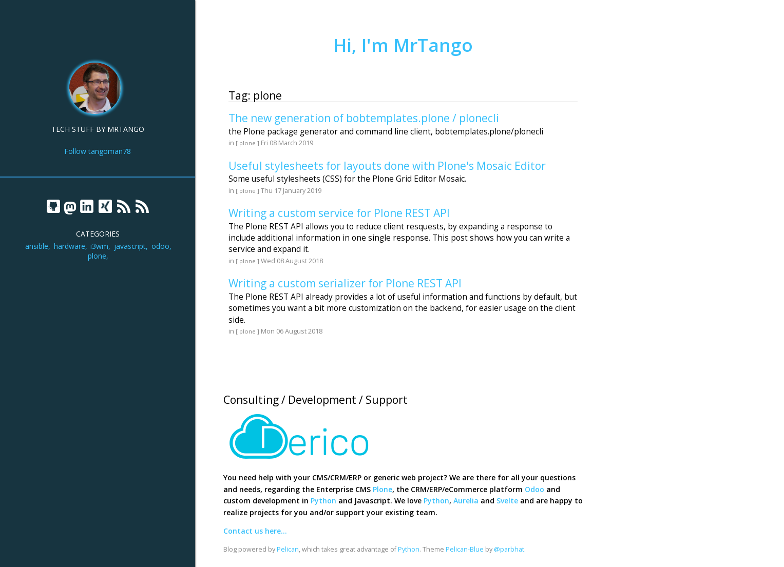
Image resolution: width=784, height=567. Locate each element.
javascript (130, 246)
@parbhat (509, 549)
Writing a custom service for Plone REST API (339, 213)
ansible (36, 246)
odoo (160, 246)
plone (97, 256)
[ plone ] (247, 143)
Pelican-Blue (465, 549)
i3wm (99, 246)
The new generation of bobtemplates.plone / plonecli (363, 118)
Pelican (288, 549)
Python (323, 500)
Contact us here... (255, 531)
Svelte (507, 500)
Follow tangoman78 (97, 151)
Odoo (534, 489)
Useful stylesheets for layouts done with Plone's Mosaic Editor (387, 166)
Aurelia (466, 500)
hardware (69, 246)
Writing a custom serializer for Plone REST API (345, 283)
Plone (382, 489)
